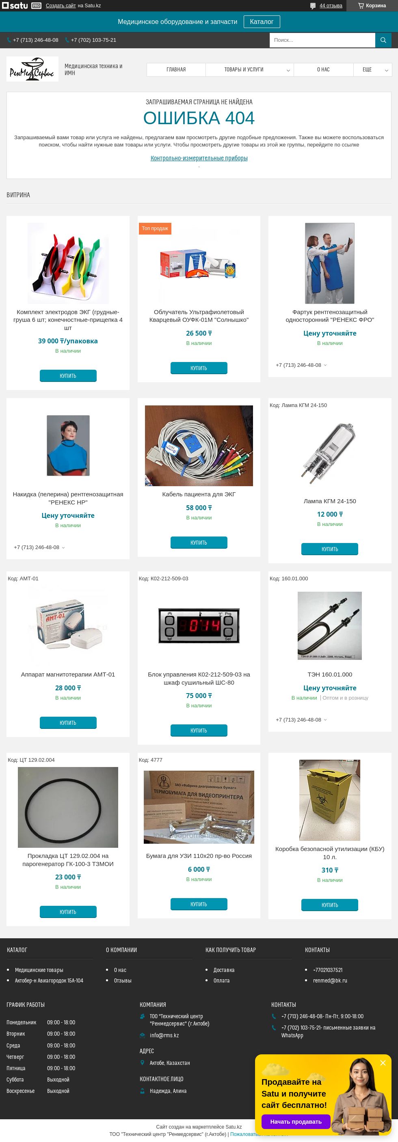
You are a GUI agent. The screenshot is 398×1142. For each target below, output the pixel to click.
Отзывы (123, 981)
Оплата (222, 981)
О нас (323, 70)
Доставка (224, 970)
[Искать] (383, 40)
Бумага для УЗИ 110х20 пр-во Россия (199, 855)
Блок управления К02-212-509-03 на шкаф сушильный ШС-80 (199, 678)
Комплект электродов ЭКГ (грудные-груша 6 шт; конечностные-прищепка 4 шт (68, 319)
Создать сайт (61, 6)
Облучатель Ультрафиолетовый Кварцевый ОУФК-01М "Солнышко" (199, 315)
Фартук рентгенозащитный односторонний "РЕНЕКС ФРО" (330, 315)
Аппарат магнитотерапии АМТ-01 (68, 674)
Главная (176, 70)
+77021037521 (327, 970)
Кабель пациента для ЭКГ (199, 494)
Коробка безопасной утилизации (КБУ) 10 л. (330, 852)
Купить (68, 376)
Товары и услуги (244, 70)
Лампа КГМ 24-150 (330, 501)
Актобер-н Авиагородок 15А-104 (49, 981)
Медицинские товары (39, 970)
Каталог (262, 21)
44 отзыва (331, 6)
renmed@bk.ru (330, 981)
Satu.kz (233, 1127)
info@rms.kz (164, 1035)
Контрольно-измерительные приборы (199, 158)
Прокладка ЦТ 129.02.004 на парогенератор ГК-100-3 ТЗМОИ (68, 859)
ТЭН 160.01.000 (329, 674)
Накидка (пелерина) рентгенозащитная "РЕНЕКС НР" (68, 498)
